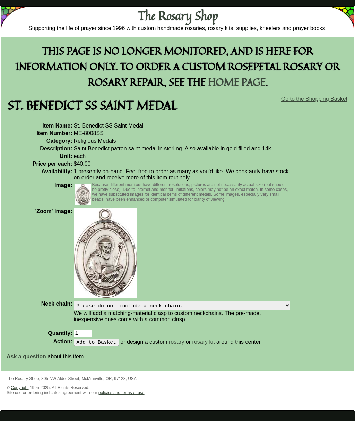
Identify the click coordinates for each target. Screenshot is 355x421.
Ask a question (26, 360)
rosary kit (203, 346)
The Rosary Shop (178, 16)
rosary (176, 346)
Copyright (19, 391)
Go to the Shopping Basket (314, 99)
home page (236, 82)
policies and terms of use (121, 396)
